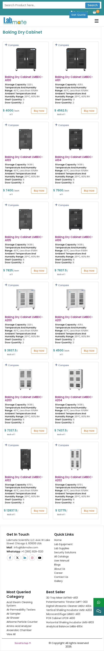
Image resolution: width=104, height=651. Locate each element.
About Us (59, 568)
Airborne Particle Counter (22, 621)
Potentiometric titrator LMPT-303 (67, 601)
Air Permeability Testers (21, 609)
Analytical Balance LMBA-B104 (64, 626)
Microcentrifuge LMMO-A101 (63, 614)
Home (58, 540)
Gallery (58, 581)
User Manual (61, 560)
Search (93, 5)
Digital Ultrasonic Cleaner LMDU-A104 (68, 606)
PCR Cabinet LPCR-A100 (60, 618)
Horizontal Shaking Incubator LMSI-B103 (70, 622)
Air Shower (13, 617)
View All (11, 634)
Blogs (57, 564)
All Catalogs (61, 556)
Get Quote (78, 15)
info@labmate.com (22, 547)
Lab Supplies (61, 548)
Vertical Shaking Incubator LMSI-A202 (69, 610)
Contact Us (61, 577)
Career (58, 573)
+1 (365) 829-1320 (25, 551)
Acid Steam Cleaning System (19, 604)
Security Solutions (65, 552)
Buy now (39, 111)
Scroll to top (23, 643)
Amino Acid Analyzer (19, 626)
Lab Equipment (63, 544)
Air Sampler (13, 613)
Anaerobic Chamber (19, 630)
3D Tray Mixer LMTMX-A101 (62, 597)
